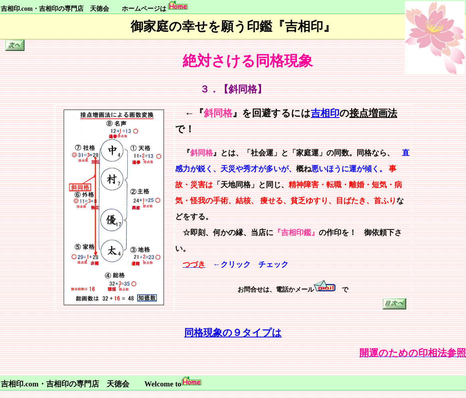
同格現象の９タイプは (233, 332)
